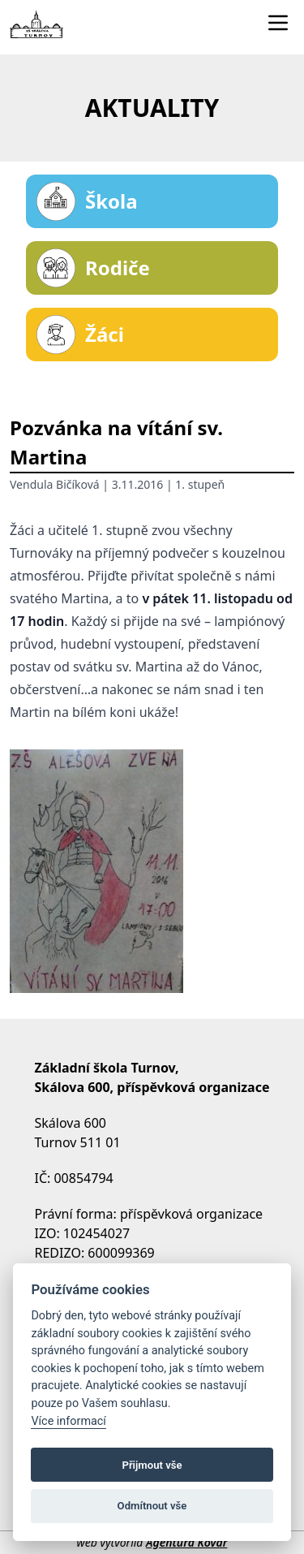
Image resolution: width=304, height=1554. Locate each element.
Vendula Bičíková (55, 484)
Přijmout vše (152, 1465)
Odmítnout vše (152, 1506)
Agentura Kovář (186, 1542)
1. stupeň (200, 484)
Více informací (68, 1421)
